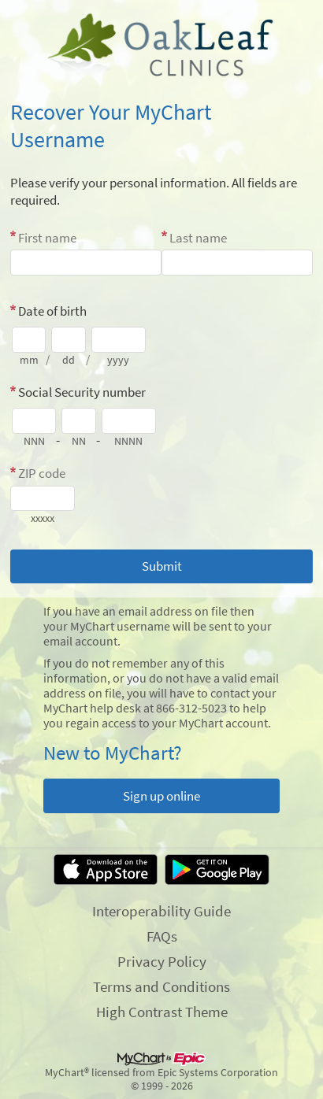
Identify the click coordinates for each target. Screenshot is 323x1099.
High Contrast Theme (162, 1011)
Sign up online (161, 796)
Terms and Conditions (161, 986)
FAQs (162, 936)
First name (47, 237)
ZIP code (41, 473)
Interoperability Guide (161, 910)
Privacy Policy (161, 961)
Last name (198, 237)
